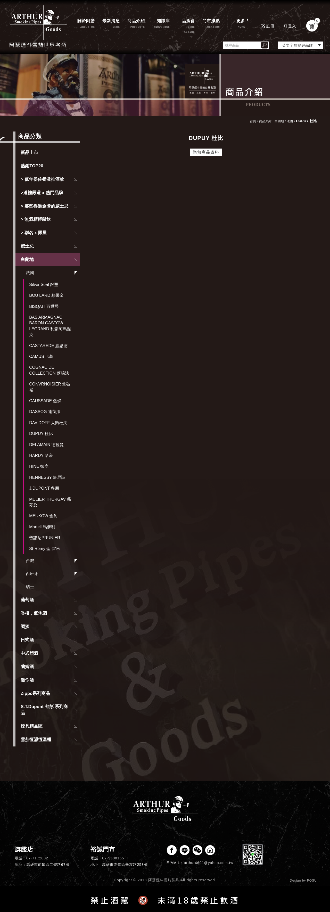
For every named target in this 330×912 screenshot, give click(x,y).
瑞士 (30, 587)
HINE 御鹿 (38, 466)
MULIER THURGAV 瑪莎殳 (50, 502)
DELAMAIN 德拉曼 (46, 444)
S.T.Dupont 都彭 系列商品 (44, 709)
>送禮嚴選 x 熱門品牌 (42, 192)
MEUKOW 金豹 (43, 516)
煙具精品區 (32, 726)
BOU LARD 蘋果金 (46, 295)
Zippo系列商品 (35, 693)
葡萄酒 (27, 599)
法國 (30, 272)
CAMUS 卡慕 (41, 356)
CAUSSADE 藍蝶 (45, 401)
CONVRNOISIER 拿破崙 (49, 387)
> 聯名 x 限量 (34, 232)
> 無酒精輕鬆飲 (36, 219)
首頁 (253, 121)
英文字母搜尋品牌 (297, 45)
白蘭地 (27, 259)
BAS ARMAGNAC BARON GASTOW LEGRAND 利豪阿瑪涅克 (50, 326)
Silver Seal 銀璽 (43, 284)
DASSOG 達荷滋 (44, 411)
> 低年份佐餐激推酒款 (42, 179)
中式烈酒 (29, 653)
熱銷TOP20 (32, 165)
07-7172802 (37, 858)
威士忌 (27, 246)
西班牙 (32, 573)
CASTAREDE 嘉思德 (48, 345)
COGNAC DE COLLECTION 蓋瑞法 (49, 370)
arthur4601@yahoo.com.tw (208, 863)
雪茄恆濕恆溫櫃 (36, 739)
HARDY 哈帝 (41, 455)
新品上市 (29, 152)
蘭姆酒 (27, 666)
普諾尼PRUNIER (44, 538)
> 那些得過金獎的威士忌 (44, 206)
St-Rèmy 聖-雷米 (44, 548)
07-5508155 (113, 858)
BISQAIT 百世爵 (44, 306)
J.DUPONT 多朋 (44, 488)
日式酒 (27, 639)
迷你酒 (27, 680)
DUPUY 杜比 (41, 433)
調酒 (25, 626)
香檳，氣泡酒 (34, 613)
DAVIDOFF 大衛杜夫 (48, 423)
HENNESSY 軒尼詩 (47, 477)
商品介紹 (265, 121)
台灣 (30, 560)
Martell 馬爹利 (42, 527)
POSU (312, 880)
